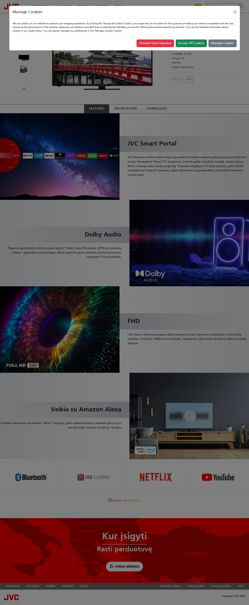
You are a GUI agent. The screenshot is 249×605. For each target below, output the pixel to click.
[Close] (235, 12)
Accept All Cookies (191, 43)
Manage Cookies (222, 43)
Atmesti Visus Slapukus (155, 43)
